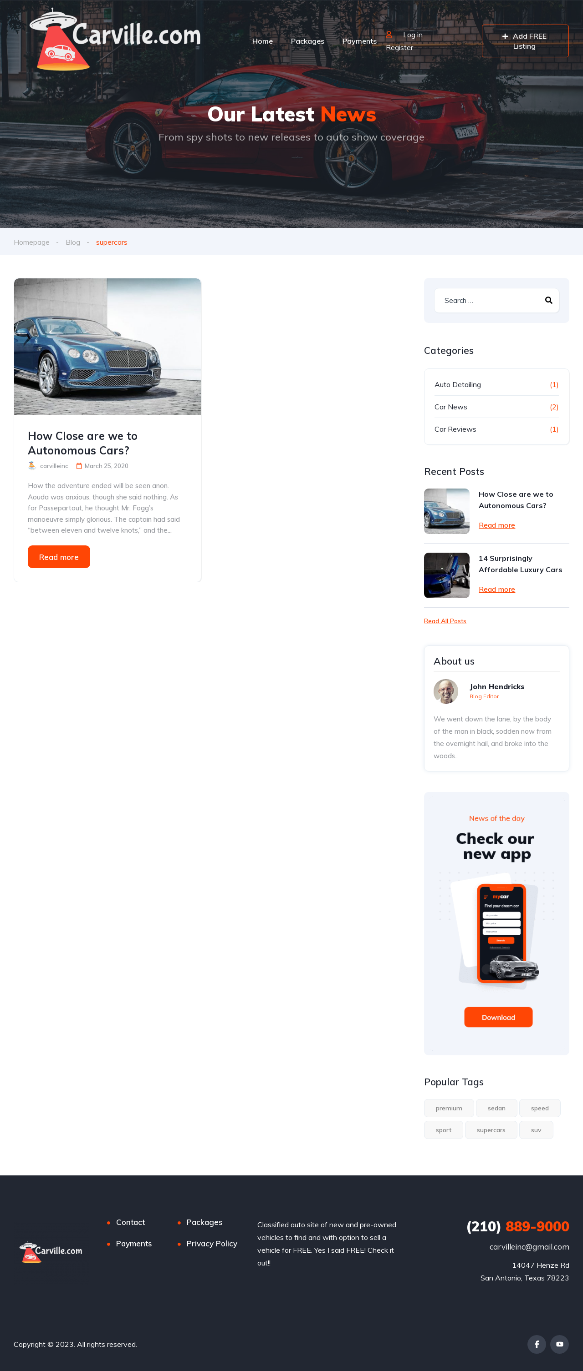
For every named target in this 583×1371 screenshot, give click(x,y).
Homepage (32, 242)
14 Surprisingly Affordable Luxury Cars (521, 564)
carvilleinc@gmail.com (529, 1246)
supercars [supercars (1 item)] (491, 1130)
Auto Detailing (458, 384)
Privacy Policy (212, 1243)
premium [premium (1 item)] (449, 1108)
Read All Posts (445, 621)
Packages (307, 40)
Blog (73, 242)
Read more (59, 557)
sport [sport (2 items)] (443, 1130)
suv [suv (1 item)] (536, 1130)
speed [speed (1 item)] (540, 1108)
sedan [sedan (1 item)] (497, 1108)
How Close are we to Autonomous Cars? (83, 443)
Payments (360, 40)
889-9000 (517, 1226)
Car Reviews (455, 428)
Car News (451, 406)
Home (262, 40)
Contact (130, 1222)
